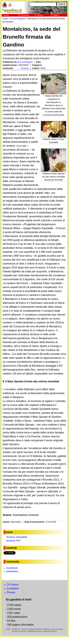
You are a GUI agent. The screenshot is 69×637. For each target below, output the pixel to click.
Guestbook (12, 568)
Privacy (11, 592)
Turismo (39, 15)
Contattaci (13, 588)
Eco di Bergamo (17, 18)
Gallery (56, 15)
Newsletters (12, 571)
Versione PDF (13, 540)
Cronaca (25, 68)
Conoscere (24, 15)
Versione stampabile (17, 537)
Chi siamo (12, 584)
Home (5, 18)
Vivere (6, 15)
